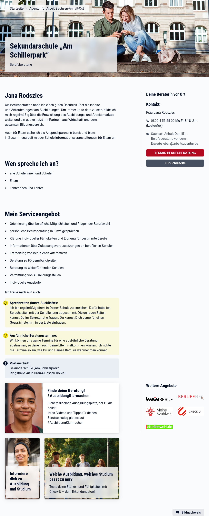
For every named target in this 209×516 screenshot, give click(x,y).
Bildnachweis (191, 512)
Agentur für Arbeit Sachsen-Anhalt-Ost (56, 8)
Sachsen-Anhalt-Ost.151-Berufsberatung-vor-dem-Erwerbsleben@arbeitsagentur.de (174, 138)
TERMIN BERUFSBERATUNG (175, 153)
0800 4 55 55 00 (163, 121)
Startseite (16, 8)
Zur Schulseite (175, 163)
